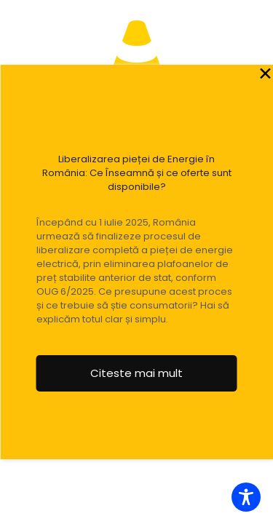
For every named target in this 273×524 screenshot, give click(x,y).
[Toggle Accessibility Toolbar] (246, 497)
